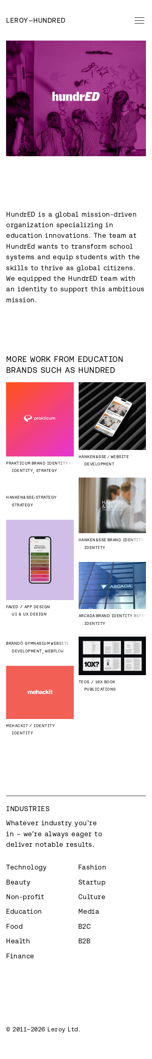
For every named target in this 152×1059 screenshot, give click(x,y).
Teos (84, 682)
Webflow (54, 651)
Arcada (87, 615)
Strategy (46, 470)
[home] (36, 20)
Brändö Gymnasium (28, 643)
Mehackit (17, 725)
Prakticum (18, 463)
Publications (100, 689)
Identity (22, 470)
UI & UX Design (29, 614)
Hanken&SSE (93, 456)
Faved (12, 607)
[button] (138, 20)
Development (99, 464)
